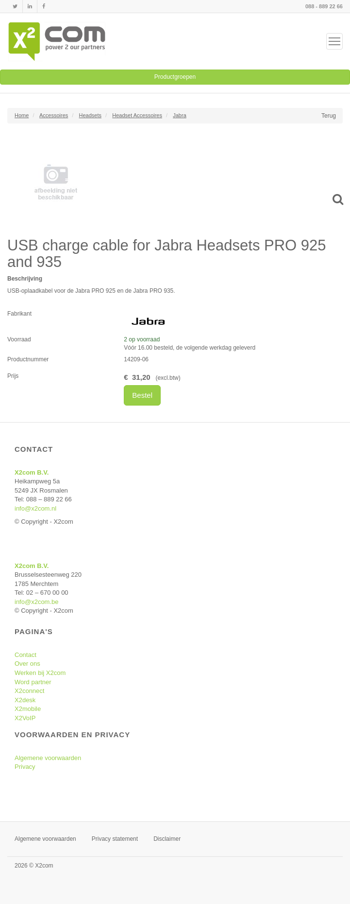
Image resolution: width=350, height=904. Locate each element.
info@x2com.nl (35, 508)
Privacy (25, 766)
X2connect (29, 690)
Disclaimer (167, 838)
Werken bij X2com (40, 672)
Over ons (27, 663)
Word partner (33, 682)
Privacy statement (115, 838)
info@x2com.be (37, 601)
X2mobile (28, 708)
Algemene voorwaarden (48, 758)
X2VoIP (25, 718)
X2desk (25, 700)
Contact (25, 654)
